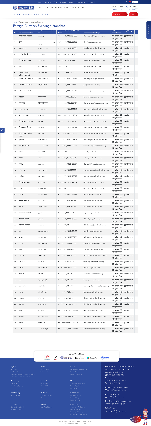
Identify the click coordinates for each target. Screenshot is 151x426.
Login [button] (132, 14)
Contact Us (91, 2)
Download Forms (75, 409)
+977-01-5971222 (113, 369)
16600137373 (117, 9)
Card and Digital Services (60, 8)
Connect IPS (44, 386)
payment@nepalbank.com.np (117, 390)
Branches (63, 2)
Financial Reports (75, 395)
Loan (46, 8)
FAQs (42, 398)
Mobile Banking (16, 395)
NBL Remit (14, 383)
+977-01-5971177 (113, 383)
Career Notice (74, 372)
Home (40, 2)
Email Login (74, 388)
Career (71, 2)
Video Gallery (44, 372)
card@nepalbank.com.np (115, 397)
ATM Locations (15, 372)
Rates (36, 14)
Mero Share (44, 383)
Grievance (48, 2)
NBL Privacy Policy (76, 374)
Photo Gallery (44, 369)
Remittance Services (17, 386)
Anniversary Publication (77, 407)
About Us (46, 14)
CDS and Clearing (46, 395)
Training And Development (78, 414)
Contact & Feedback (17, 407)
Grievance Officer (16, 409)
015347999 (125, 369)
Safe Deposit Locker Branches (20, 377)
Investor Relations (77, 8)
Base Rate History (46, 407)
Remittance (27, 14)
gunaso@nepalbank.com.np (116, 380)
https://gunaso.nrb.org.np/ (116, 404)
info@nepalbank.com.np (115, 372)
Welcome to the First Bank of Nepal (24, 2)
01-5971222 (133, 9)
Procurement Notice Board (78, 369)
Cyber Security (80, 2)
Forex (55, 2)
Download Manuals (76, 412)
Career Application (76, 386)
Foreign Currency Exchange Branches (22, 374)
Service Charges (75, 398)
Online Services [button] (119, 14)
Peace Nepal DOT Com (79, 423)
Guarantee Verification (77, 383)
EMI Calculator (75, 400)
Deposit (39, 8)
